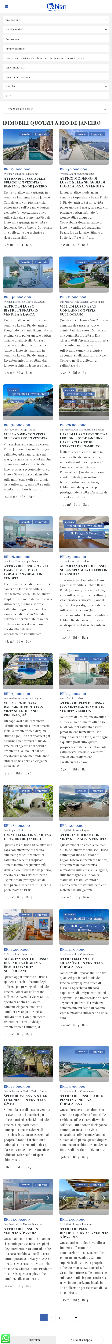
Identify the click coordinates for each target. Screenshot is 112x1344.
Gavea (32, 429)
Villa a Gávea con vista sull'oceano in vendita (25, 436)
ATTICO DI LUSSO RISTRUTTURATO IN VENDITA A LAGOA (21, 310)
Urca (28, 830)
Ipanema (33, 173)
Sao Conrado (97, 301)
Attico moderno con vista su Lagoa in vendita (83, 837)
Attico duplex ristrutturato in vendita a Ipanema (84, 1232)
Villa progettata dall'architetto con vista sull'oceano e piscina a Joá (23, 709)
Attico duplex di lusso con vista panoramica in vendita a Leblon (82, 707)
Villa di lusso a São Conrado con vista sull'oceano (78, 310)
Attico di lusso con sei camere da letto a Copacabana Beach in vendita (26, 572)
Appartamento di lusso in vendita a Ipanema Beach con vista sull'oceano (26, 964)
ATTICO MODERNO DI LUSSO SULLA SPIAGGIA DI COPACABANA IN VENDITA (82, 182)
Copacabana (87, 173)
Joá (39, 698)
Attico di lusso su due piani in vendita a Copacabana (81, 1099)
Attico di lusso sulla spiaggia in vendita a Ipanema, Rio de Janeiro (25, 182)
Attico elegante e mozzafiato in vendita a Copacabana (81, 962)
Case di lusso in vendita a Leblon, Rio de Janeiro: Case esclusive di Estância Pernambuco (83, 440)
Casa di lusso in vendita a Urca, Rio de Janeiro (27, 837)
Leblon (100, 429)
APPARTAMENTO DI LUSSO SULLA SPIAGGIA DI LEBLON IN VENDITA (83, 570)
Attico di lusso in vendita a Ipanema (21, 1230)
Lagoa (41, 301)
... (29, 237)
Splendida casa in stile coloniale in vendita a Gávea (25, 1099)
